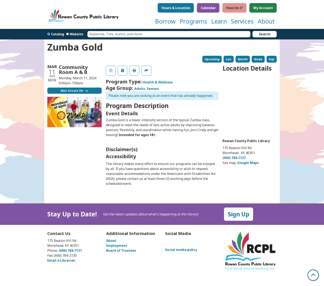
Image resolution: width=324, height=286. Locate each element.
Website (76, 34)
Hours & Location (176, 8)
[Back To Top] (313, 275)
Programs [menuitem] (193, 21)
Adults (139, 88)
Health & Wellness (158, 82)
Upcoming (212, 59)
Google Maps (248, 162)
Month (243, 59)
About (111, 240)
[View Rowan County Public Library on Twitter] (182, 242)
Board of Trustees (121, 250)
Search (264, 34)
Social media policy (181, 249)
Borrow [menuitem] (165, 21)
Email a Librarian (61, 260)
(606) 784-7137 (234, 157)
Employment (116, 245)
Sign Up (238, 214)
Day (271, 59)
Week (258, 59)
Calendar (208, 8)
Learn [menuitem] (219, 21)
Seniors (153, 88)
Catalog (57, 34)
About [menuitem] (266, 21)
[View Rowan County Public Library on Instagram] (175, 242)
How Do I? (234, 8)
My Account (263, 8)
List (228, 59)
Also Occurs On (74, 91)
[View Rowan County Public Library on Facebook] (168, 242)
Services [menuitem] (242, 21)
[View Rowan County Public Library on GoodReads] (189, 242)
